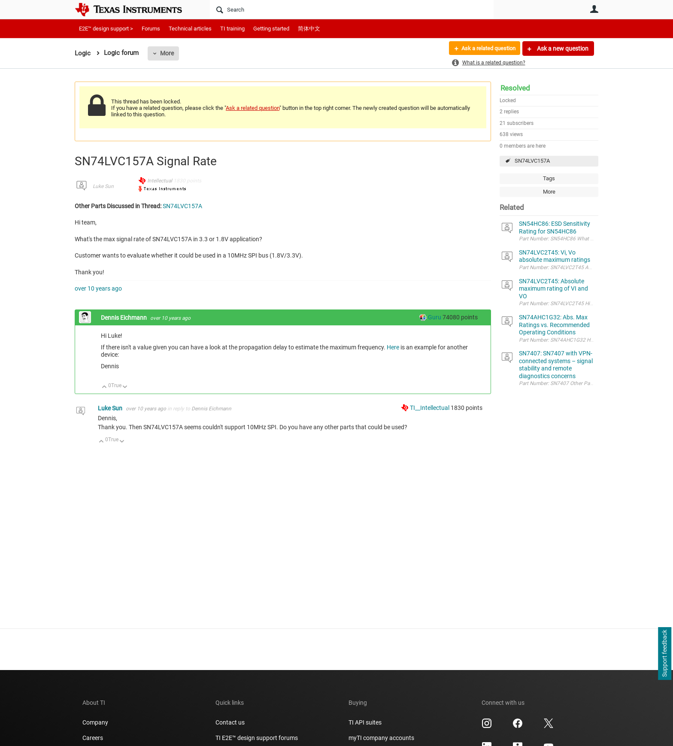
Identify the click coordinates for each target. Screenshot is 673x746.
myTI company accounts (381, 737)
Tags (549, 178)
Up (104, 387)
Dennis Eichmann (124, 317)
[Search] (352, 9)
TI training (232, 28)
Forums (151, 28)
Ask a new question (562, 48)
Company (95, 722)
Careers (92, 737)
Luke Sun (103, 186)
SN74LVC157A (532, 161)
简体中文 (309, 28)
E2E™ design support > (106, 28)
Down (125, 387)
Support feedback (664, 653)
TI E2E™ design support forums (256, 737)
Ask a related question (485, 48)
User (594, 9)
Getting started (271, 28)
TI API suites (365, 722)
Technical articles (190, 28)
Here (393, 347)
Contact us (230, 722)
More (167, 53)
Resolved (515, 88)
